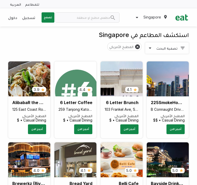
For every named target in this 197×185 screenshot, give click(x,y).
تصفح (48, 17)
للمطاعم (32, 4)
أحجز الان (175, 129)
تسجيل (28, 17)
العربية (15, 4)
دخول (12, 17)
